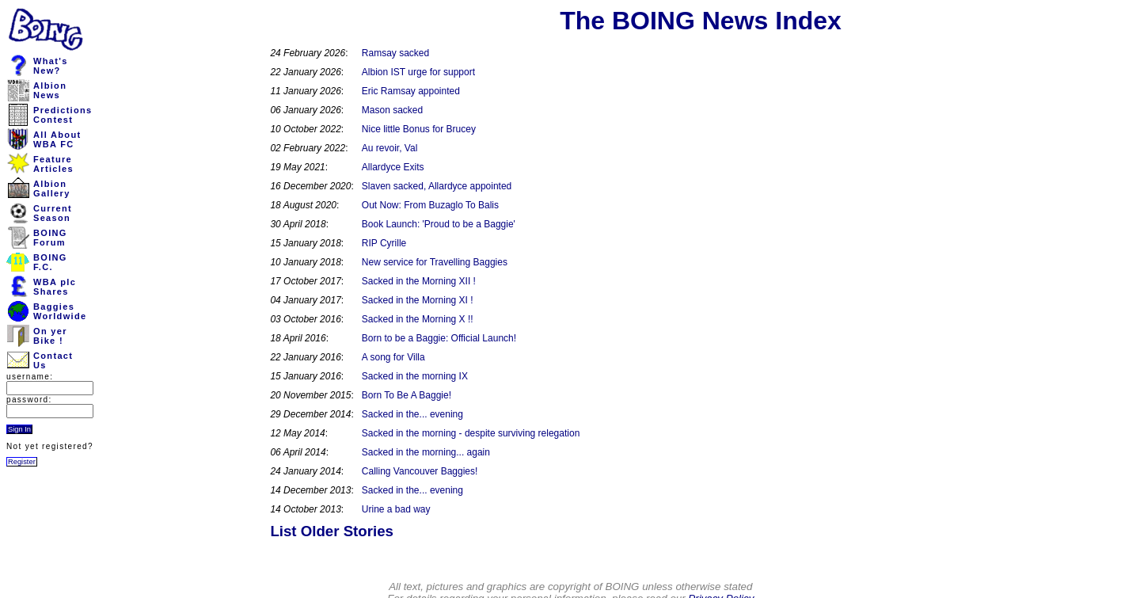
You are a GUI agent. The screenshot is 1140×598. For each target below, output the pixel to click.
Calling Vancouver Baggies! (420, 471)
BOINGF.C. (50, 262)
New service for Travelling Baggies (434, 262)
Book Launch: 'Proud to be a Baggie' (438, 224)
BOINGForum (50, 237)
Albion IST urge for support (418, 72)
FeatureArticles (53, 163)
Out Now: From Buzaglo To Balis (430, 205)
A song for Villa (393, 357)
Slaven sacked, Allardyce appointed (436, 186)
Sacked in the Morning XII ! (419, 281)
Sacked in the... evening (412, 414)
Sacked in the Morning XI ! (417, 300)
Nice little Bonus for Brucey (419, 129)
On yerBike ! (50, 335)
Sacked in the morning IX (415, 376)
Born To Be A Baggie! (406, 395)
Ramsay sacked (395, 53)
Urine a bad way (396, 509)
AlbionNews (49, 90)
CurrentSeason (52, 213)
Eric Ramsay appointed (411, 91)
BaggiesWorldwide (59, 311)
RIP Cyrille (384, 243)
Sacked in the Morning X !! (417, 319)
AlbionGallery (51, 188)
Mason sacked (392, 110)
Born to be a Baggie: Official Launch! (439, 338)
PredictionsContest (63, 114)
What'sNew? (50, 65)
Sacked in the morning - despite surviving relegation (471, 433)
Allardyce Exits (393, 167)
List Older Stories (331, 531)
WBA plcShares (54, 286)
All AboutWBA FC (57, 139)
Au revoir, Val (389, 148)
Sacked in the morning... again (426, 452)
